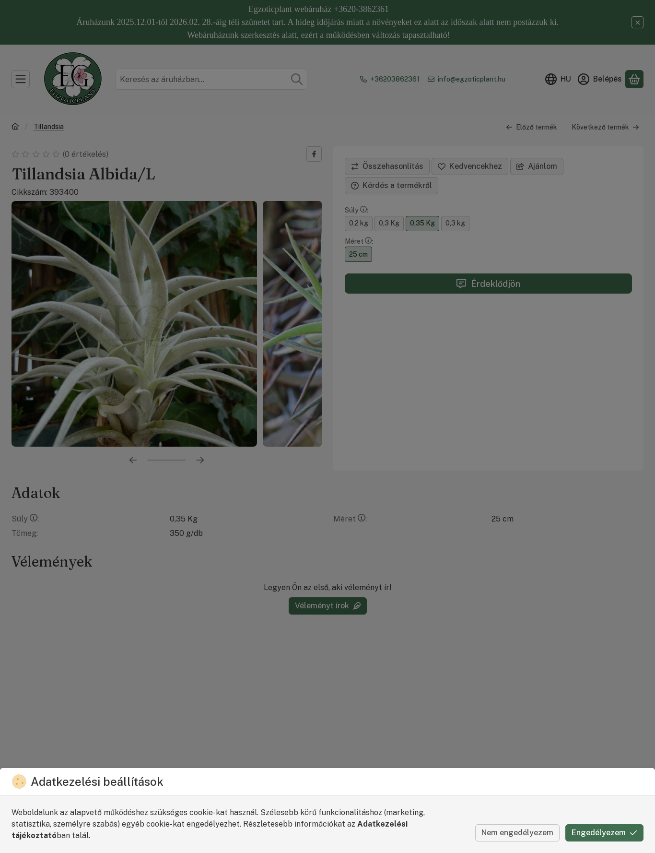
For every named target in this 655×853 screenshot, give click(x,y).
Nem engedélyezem (517, 832)
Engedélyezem (604, 832)
